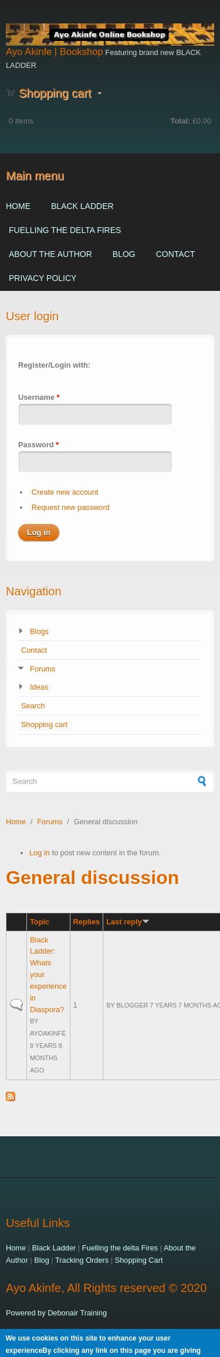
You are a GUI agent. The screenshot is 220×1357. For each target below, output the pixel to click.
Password (38, 444)
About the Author (50, 254)
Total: (181, 120)
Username (38, 397)
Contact (175, 254)
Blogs (39, 631)
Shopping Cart (139, 1260)
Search (33, 705)
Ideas (39, 687)
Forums (42, 668)
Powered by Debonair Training (56, 1312)
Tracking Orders (82, 1260)
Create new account (65, 492)
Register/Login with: (54, 365)
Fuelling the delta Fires (65, 230)
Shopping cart (44, 724)
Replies (86, 921)
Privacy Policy (42, 278)
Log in (39, 852)
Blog (124, 254)
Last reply (127, 921)
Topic (39, 921)
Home (18, 206)
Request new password (71, 507)
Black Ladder (82, 206)
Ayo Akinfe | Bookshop (54, 51)
